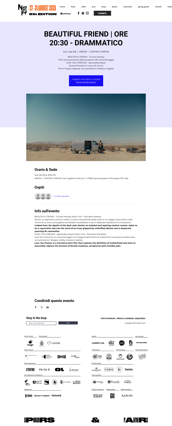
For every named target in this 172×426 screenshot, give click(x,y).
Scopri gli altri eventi (86, 82)
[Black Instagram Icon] (87, 13)
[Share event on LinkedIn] (48, 307)
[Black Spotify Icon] (83, 13)
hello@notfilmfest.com (135, 323)
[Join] (68, 322)
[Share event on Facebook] (36, 307)
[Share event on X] (42, 307)
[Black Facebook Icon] (78, 13)
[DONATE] (102, 13)
